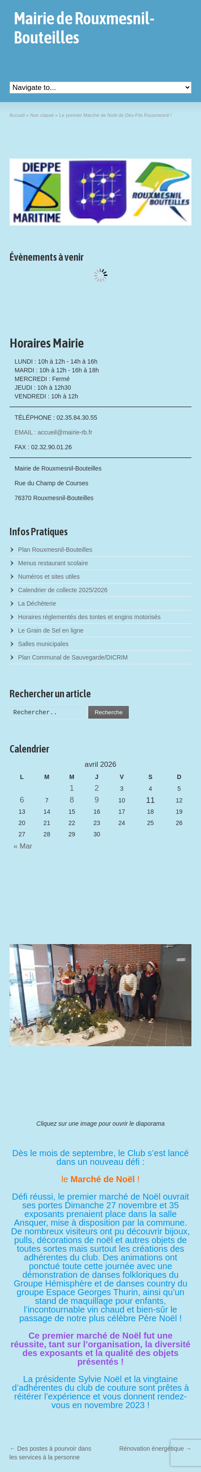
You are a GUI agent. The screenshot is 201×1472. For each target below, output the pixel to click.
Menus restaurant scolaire (53, 563)
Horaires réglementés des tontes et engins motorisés (89, 616)
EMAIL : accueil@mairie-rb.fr (53, 432)
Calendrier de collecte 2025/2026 (62, 590)
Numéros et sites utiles (49, 576)
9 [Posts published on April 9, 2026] (96, 800)
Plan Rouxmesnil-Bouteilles (55, 549)
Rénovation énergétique (155, 1448)
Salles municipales (43, 643)
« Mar (21, 846)
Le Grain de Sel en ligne (51, 630)
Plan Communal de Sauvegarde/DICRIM (73, 657)
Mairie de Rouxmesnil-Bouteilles (84, 28)
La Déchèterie (37, 603)
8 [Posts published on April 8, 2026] (72, 800)
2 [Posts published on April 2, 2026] (96, 788)
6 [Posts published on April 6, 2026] (22, 800)
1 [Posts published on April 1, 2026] (72, 788)
